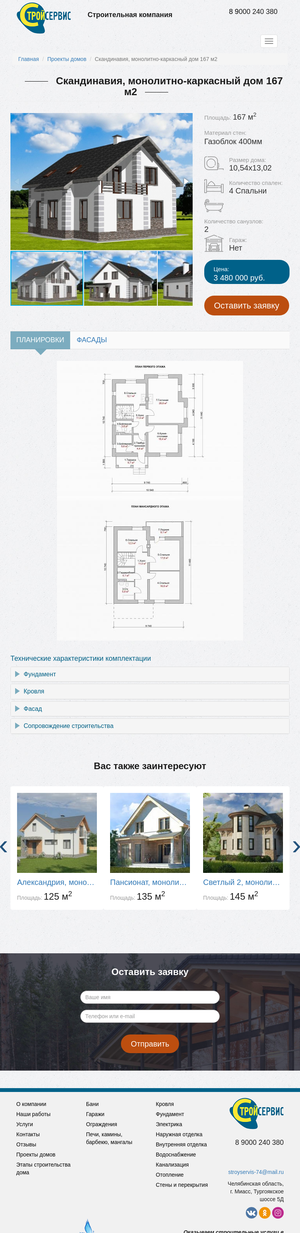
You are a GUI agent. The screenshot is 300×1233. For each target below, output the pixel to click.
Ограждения (101, 1124)
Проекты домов (66, 59)
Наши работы (33, 1114)
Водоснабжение (176, 1154)
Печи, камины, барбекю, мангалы (109, 1138)
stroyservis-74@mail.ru (256, 1172)
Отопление (170, 1175)
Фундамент (40, 674)
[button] (185, 181)
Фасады (92, 340)
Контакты (28, 1134)
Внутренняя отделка (181, 1144)
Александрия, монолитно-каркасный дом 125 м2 (57, 882)
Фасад (33, 708)
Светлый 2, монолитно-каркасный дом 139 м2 (243, 882)
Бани (92, 1104)
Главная (28, 59)
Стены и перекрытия (182, 1185)
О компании (31, 1104)
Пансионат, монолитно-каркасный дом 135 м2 (150, 882)
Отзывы (26, 1144)
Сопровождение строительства (69, 726)
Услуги (24, 1124)
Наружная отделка (179, 1134)
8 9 (234, 12)
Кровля (34, 691)
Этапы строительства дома (43, 1169)
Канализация (172, 1165)
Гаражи (95, 1114)
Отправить (150, 1044)
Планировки (40, 340)
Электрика (169, 1124)
